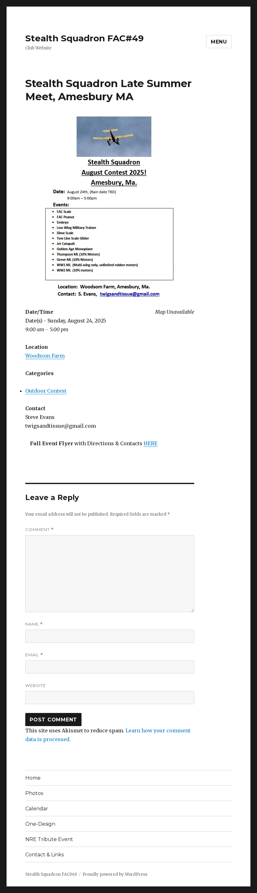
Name (34, 624)
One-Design (40, 824)
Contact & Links (44, 855)
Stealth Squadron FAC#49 (84, 38)
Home (33, 778)
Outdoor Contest (46, 391)
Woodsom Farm (45, 356)
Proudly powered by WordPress (114, 874)
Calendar (36, 809)
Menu (219, 42)
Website (35, 685)
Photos (34, 793)
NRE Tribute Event (49, 839)
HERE (150, 443)
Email (34, 655)
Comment (39, 529)
